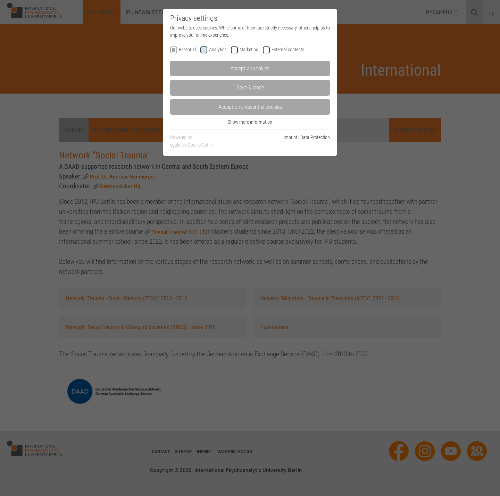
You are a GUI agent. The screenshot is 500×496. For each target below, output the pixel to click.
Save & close (250, 87)
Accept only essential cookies (250, 107)
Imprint (290, 137)
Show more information (250, 122)
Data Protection (315, 137)
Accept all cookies (250, 68)
